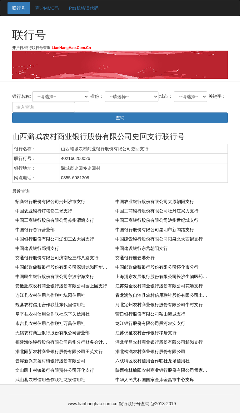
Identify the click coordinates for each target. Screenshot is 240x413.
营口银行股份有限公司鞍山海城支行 (150, 313)
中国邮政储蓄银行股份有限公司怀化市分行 (156, 267)
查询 (120, 117)
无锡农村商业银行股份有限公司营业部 (52, 332)
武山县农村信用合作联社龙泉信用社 (50, 379)
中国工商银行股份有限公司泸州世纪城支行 (156, 220)
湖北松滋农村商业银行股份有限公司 (150, 351)
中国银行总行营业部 (35, 229)
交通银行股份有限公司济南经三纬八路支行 (56, 257)
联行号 (18, 8)
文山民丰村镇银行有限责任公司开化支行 (54, 370)
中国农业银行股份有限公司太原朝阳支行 (154, 201)
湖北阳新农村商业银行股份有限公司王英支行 (59, 351)
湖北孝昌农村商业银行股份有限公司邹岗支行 (159, 342)
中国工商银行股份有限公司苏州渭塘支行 (54, 220)
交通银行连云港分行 (135, 257)
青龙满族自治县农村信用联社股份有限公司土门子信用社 (170, 295)
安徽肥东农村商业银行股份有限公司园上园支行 (61, 285)
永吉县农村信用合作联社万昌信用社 (50, 323)
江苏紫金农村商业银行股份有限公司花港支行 (159, 285)
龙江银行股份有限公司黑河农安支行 (150, 323)
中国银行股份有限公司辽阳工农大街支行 (54, 238)
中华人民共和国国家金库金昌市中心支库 (154, 379)
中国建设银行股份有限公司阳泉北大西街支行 (159, 238)
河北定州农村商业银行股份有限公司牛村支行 (159, 304)
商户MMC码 (47, 8)
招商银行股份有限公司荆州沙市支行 (50, 201)
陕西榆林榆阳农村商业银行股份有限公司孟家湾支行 (165, 370)
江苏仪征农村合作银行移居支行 (146, 332)
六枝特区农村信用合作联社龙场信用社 (152, 360)
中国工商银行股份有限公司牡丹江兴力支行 (156, 210)
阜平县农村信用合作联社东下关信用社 (52, 313)
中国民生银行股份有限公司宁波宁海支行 (54, 276)
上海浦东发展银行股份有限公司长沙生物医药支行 (163, 276)
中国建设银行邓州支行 (37, 248)
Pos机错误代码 (83, 8)
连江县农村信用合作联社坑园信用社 (50, 295)
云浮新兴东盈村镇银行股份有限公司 (50, 360)
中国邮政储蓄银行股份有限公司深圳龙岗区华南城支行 (67, 267)
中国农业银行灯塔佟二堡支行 (43, 210)
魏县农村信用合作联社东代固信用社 (50, 304)
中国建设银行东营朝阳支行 (141, 248)
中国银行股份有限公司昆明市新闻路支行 (154, 229)
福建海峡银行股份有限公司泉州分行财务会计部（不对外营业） (76, 342)
